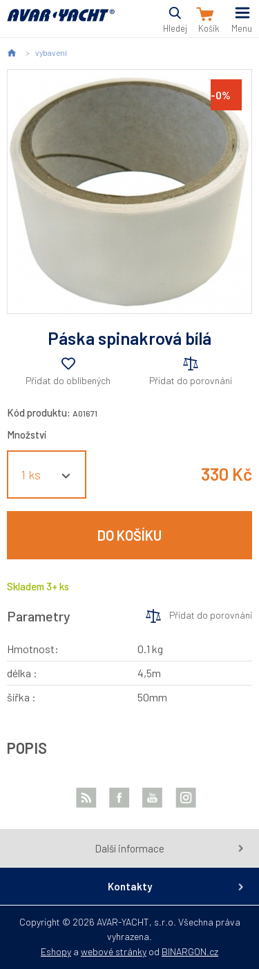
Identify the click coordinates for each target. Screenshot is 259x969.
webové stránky (113, 951)
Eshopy (56, 951)
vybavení (51, 52)
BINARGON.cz (190, 951)
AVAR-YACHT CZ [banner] (61, 23)
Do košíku (129, 535)
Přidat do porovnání (190, 380)
